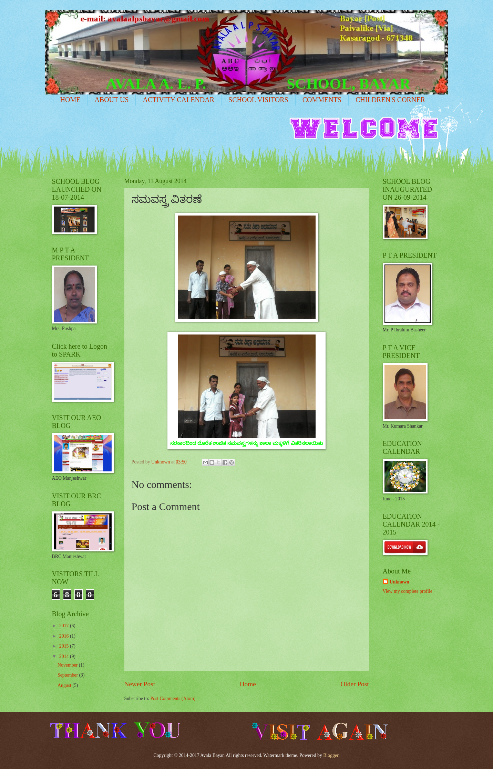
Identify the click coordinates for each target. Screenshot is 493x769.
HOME (70, 99)
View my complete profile (407, 591)
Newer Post (139, 684)
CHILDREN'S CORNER (390, 99)
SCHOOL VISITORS (258, 99)
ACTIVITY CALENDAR (178, 99)
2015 (64, 646)
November (68, 665)
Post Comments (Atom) (172, 698)
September (68, 675)
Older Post (354, 684)
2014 (64, 656)
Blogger (330, 755)
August (65, 685)
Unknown (400, 582)
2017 (64, 625)
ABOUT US (111, 99)
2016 (64, 636)
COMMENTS (321, 99)
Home (248, 684)
